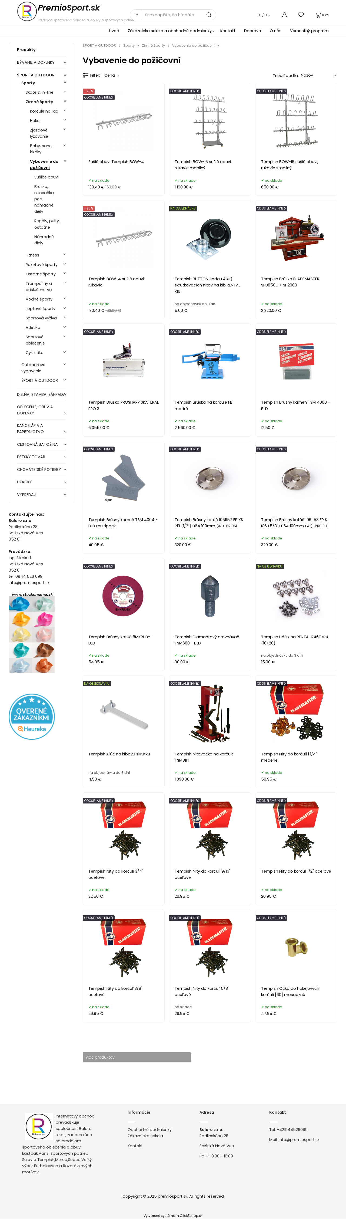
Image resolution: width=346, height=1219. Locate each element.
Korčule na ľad (44, 111)
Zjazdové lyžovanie (39, 133)
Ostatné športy (41, 274)
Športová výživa (41, 318)
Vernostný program (309, 30)
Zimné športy (39, 101)
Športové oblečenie (35, 340)
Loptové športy (40, 308)
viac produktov (103, 1057)
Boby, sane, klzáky (41, 149)
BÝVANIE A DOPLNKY (36, 62)
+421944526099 (292, 1129)
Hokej (35, 120)
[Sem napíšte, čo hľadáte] (179, 14)
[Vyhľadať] (136, 14)
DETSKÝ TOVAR (31, 457)
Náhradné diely (44, 240)
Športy (28, 83)
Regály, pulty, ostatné (47, 224)
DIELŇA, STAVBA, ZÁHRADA (41, 394)
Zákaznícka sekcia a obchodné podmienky (170, 30)
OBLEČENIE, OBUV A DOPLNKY (35, 410)
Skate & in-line (40, 92)
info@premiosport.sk (299, 1140)
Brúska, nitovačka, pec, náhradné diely (44, 199)
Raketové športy (42, 264)
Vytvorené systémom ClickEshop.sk (173, 1216)
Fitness (32, 255)
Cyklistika (35, 352)
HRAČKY (24, 482)
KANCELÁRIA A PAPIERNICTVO (30, 428)
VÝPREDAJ (26, 494)
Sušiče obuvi (46, 177)
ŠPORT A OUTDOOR (36, 75)
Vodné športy (39, 299)
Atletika (33, 327)
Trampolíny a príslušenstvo (39, 286)
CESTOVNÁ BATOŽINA (37, 444)
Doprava (252, 30)
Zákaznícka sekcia (145, 1136)
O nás (275, 30)
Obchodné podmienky (150, 1129)
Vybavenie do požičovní (44, 164)
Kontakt (227, 30)
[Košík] (322, 15)
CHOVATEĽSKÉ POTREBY (39, 469)
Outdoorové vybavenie (33, 368)
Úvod (114, 30)
